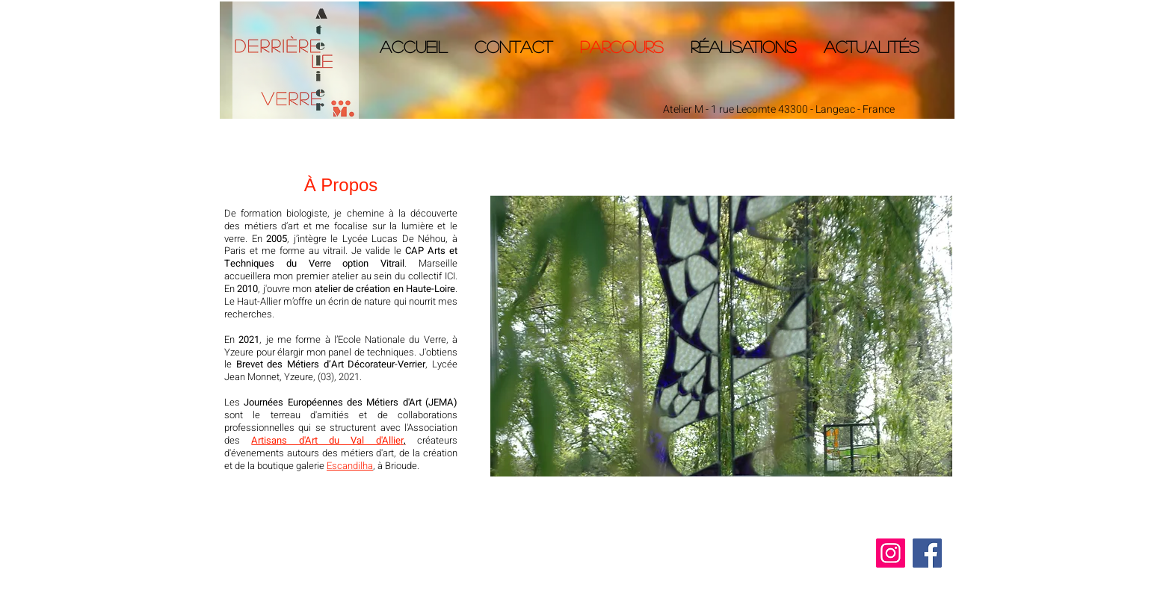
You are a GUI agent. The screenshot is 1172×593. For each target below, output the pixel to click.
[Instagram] (890, 553)
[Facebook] (927, 553)
